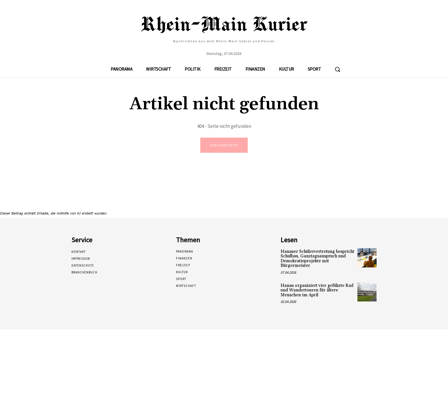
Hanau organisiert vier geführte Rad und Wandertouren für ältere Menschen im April (317, 290)
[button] (337, 69)
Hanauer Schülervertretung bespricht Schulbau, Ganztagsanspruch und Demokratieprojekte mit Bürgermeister (317, 259)
